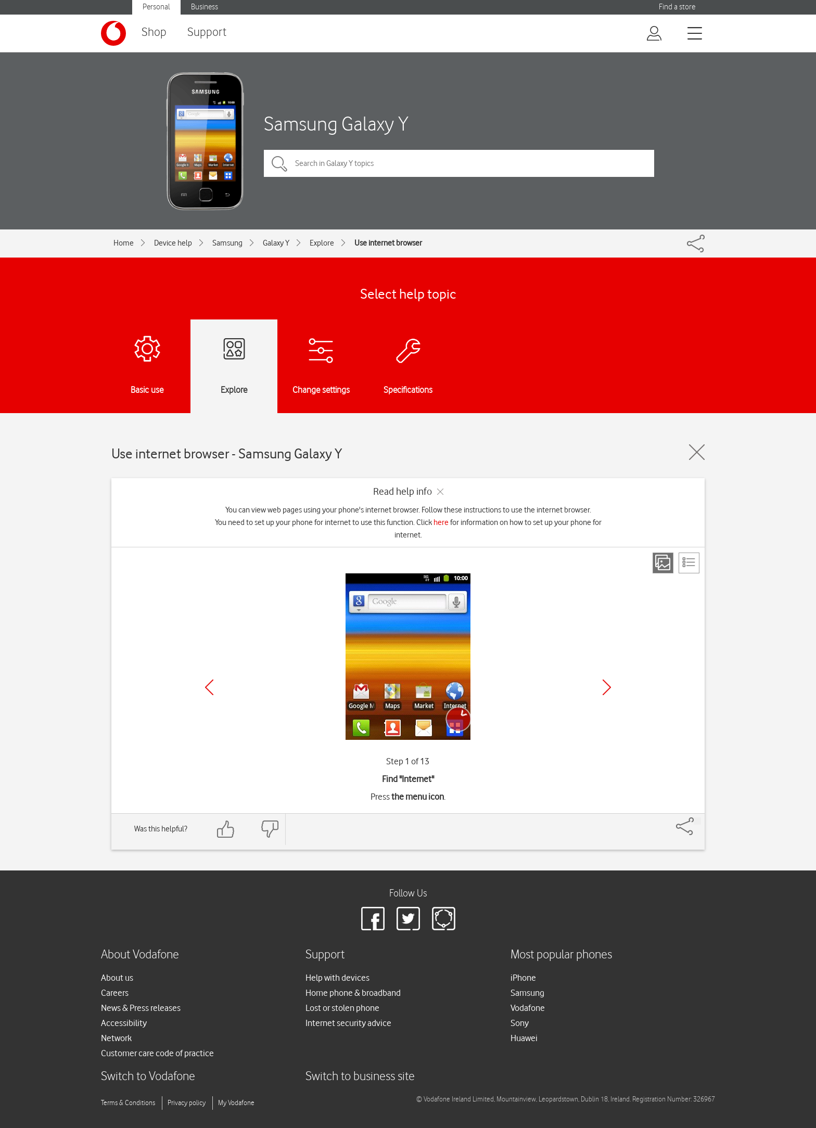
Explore (322, 243)
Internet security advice (348, 1023)
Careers (115, 993)
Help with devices (337, 977)
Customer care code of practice (157, 1053)
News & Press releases (141, 1008)
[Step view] (663, 563)
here (441, 522)
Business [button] (204, 7)
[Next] (607, 687)
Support (206, 32)
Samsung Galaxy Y (336, 123)
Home (123, 243)
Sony (520, 1023)
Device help (173, 243)
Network (116, 1038)
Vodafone (528, 1008)
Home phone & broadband (353, 993)
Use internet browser (388, 243)
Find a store (677, 7)
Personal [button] (156, 7)
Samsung (227, 243)
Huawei (524, 1038)
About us (117, 977)
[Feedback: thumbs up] (226, 829)
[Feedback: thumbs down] (269, 829)
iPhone (523, 977)
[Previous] (209, 687)
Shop (154, 32)
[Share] (697, 821)
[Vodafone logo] (113, 33)
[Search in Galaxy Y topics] (459, 163)
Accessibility (124, 1023)
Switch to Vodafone (148, 1076)
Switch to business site (360, 1076)
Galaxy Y (276, 243)
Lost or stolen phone (342, 1008)
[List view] (689, 563)
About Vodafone (140, 955)
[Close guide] (697, 452)
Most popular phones (561, 955)
